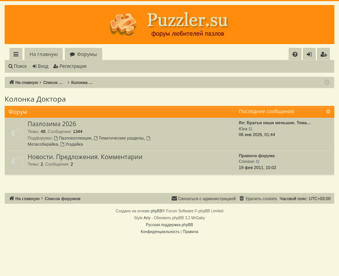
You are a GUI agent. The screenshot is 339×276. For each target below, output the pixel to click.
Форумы (87, 54)
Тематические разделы (119, 138)
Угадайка (71, 144)
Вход (43, 66)
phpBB (156, 211)
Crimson (247, 161)
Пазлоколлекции (72, 138)
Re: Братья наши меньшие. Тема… (275, 122)
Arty (147, 218)
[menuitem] (295, 54)
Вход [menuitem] (310, 55)
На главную (44, 54)
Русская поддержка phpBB (169, 225)
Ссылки (17, 55)
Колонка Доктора (35, 99)
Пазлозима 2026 (52, 124)
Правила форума (257, 155)
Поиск (20, 66)
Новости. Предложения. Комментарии (85, 157)
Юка (243, 129)
